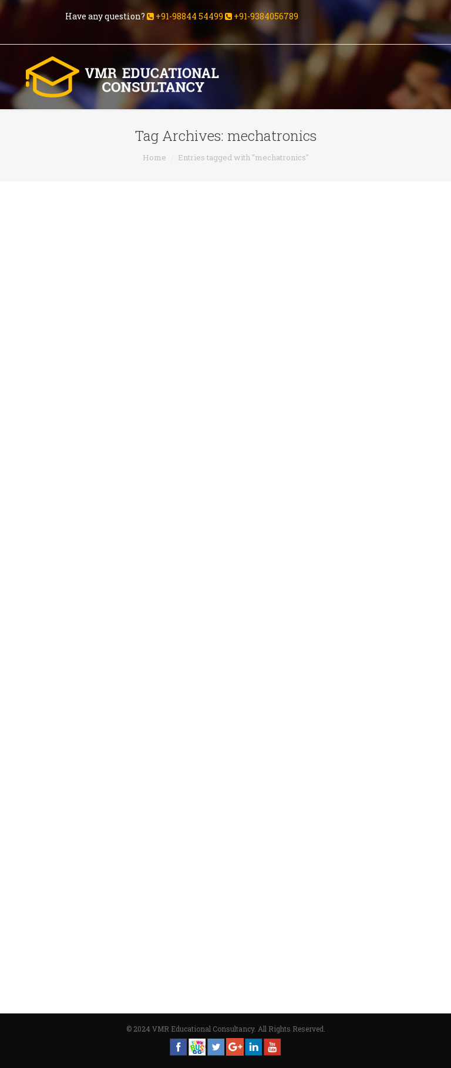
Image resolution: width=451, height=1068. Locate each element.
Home (154, 157)
